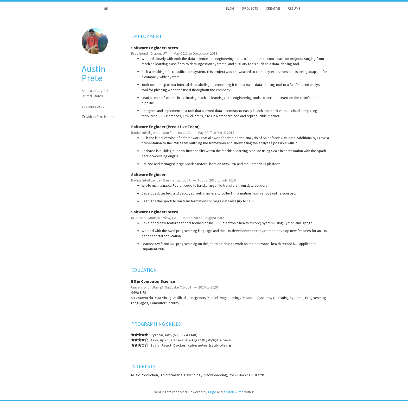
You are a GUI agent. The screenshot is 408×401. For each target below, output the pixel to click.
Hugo (212, 392)
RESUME (294, 8)
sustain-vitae (234, 392)
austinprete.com (94, 106)
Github (89, 116)
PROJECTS (250, 8)
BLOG (230, 8)
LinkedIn (107, 116)
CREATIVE (273, 8)
